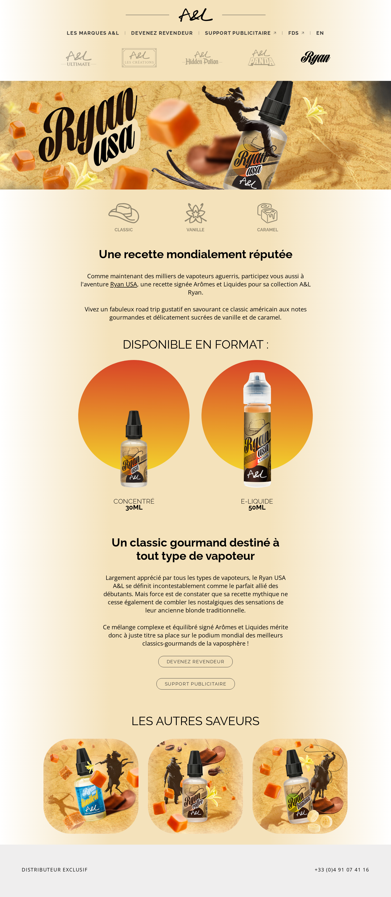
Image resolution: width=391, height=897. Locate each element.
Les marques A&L (93, 33)
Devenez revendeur (162, 33)
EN (320, 33)
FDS (296, 33)
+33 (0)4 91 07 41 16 (342, 869)
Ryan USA (123, 284)
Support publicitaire (240, 33)
